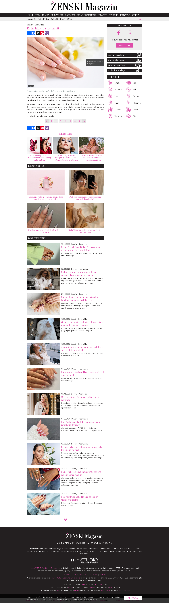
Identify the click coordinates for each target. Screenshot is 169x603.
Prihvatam (133, 598)
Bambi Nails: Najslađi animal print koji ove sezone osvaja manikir (81, 473)
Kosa (69, 19)
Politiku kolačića (90, 599)
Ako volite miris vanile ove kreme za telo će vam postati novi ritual (82, 348)
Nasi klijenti (91, 575)
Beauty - (30, 24)
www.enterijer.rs (59, 590)
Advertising (77, 575)
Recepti (135, 15)
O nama (65, 575)
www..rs (81, 584)
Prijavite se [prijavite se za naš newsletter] (124, 45)
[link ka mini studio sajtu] (84, 563)
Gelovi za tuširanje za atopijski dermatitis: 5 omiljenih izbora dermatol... (81, 323)
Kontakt (103, 575)
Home (30, 15)
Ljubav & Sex (57, 15)
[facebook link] (118, 33)
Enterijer (114, 15)
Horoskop (70, 15)
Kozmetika (43, 19)
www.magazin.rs (73, 587)
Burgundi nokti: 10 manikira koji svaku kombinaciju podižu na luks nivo (79, 298)
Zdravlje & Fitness (86, 15)
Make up (32, 19)
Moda (37, 15)
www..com (98, 584)
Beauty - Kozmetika (79, 244)
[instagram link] (130, 33)
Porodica (102, 15)
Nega (62, 19)
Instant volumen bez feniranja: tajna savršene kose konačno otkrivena (78, 273)
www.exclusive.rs (113, 587)
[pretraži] (140, 19)
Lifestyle (125, 15)
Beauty (45, 15)
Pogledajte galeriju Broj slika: (95, 62)
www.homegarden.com (81, 590)
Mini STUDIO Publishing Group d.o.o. (45, 568)
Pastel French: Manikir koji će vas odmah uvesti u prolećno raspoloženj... (80, 248)
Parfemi (54, 19)
